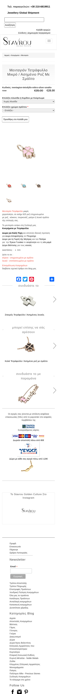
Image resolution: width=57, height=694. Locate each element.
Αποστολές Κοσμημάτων (21, 621)
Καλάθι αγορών (43, 30)
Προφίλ (13, 543)
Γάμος (12, 627)
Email (13, 566)
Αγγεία (13, 618)
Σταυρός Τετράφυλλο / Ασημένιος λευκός (24, 314)
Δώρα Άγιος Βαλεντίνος (20, 643)
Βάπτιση (13, 624)
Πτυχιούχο (31, 236)
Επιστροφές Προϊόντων (20, 589)
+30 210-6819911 (40, 6)
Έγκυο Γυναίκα (16, 242)
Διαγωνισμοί (15, 636)
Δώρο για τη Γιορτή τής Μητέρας (17, 239)
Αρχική (6, 55)
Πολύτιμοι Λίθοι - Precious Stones (25, 673)
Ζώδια (12, 661)
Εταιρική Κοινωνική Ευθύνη (22, 655)
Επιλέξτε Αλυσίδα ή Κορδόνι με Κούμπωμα (23, 98)
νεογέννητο (31, 242)
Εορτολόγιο (15, 652)
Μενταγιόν (24, 55)
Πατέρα (42, 239)
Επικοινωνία (15, 546)
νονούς (28, 245)
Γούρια (13, 633)
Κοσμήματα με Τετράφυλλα (15, 228)
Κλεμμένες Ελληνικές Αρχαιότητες (25, 664)
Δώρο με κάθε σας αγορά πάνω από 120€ (28, 459)
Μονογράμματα (17, 667)
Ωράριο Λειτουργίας (18, 553)
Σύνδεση (22, 33)
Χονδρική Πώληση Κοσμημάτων (24, 592)
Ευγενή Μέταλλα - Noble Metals (24, 658)
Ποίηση (13, 670)
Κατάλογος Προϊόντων (20, 598)
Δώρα (12, 640)
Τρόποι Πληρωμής (18, 586)
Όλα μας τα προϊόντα (19, 595)
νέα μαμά (47, 242)
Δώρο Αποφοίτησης (14, 236)
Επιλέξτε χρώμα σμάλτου (15, 107)
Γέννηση (13, 630)
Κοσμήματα (15, 55)
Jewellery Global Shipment (23, 12)
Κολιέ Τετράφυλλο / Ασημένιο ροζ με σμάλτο (26, 361)
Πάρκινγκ (14, 549)
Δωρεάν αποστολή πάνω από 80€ (28, 440)
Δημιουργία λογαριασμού (39, 33)
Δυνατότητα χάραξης (19, 608)
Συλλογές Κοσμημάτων (20, 676)
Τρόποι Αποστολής (18, 583)
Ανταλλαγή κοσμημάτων (20, 601)
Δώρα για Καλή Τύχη (12, 233)
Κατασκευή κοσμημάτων (21, 604)
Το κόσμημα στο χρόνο (20, 679)
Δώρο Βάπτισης (9, 245)
